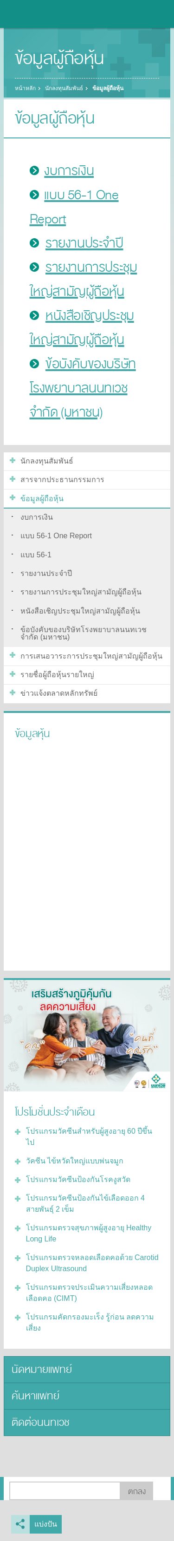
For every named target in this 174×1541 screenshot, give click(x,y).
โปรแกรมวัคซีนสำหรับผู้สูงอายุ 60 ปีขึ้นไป (89, 1136)
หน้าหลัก (25, 88)
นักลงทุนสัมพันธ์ (64, 88)
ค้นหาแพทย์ (35, 1396)
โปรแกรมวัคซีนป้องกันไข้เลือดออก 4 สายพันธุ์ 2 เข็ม (85, 1203)
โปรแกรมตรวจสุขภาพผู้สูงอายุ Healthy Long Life (89, 1233)
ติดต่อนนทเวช (41, 1422)
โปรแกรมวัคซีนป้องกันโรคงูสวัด (78, 1179)
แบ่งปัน (45, 1524)
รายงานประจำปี (84, 243)
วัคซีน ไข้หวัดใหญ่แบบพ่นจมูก (74, 1161)
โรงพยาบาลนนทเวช (32, 14)
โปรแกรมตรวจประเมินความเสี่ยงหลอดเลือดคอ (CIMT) (89, 1292)
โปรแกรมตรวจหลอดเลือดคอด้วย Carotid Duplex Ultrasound (92, 1263)
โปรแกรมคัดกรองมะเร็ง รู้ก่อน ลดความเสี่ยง (90, 1322)
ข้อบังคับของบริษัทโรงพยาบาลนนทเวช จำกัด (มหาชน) (83, 388)
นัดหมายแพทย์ (42, 1369)
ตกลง (137, 1491)
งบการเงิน (69, 171)
